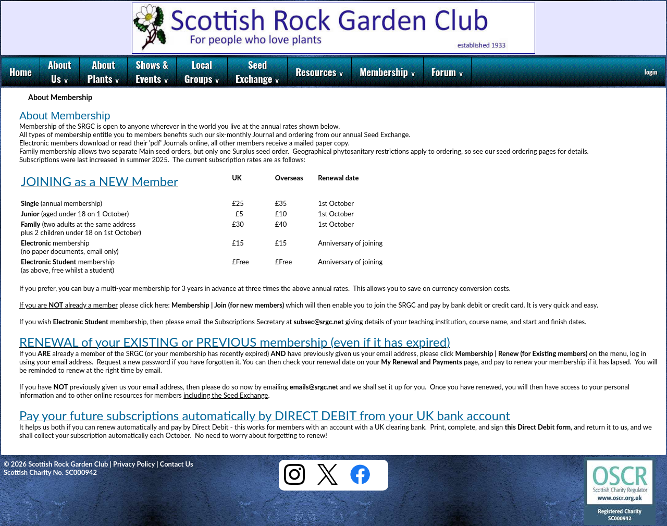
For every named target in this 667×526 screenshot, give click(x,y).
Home (20, 72)
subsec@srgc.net (319, 321)
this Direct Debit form (538, 427)
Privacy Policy (134, 464)
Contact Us (176, 464)
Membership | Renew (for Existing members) (521, 353)
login (651, 71)
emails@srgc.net (314, 387)
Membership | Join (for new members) (227, 305)
